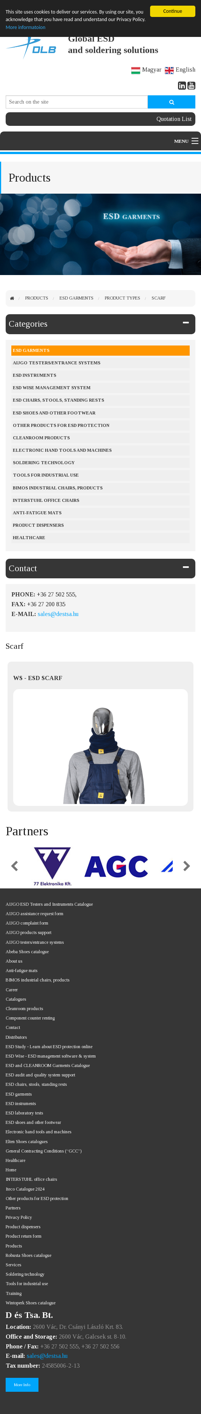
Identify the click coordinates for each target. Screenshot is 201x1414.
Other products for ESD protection (61, 425)
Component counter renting (30, 1018)
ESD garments (19, 1094)
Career (12, 989)
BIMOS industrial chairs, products (58, 488)
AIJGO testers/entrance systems (56, 362)
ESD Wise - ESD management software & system (51, 1056)
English (180, 69)
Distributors (16, 1037)
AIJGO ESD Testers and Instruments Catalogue (49, 904)
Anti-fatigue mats (37, 512)
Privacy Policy (19, 1217)
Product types (122, 298)
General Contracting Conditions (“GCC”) (43, 1151)
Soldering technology (25, 1274)
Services (13, 1264)
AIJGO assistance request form (34, 913)
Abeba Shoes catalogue (27, 951)
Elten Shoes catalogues (27, 1141)
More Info (22, 1384)
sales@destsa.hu (58, 614)
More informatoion (25, 27)
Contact (23, 568)
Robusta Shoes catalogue (28, 1255)
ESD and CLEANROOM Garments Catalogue (48, 1065)
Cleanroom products (41, 437)
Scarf (159, 298)
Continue (172, 11)
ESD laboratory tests (24, 1113)
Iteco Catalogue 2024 (25, 1189)
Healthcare (29, 537)
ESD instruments (34, 375)
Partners (13, 1208)
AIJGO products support (28, 932)
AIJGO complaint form (27, 923)
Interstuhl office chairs (46, 500)
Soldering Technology (44, 462)
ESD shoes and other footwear (54, 413)
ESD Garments (77, 298)
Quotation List (174, 119)
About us (14, 961)
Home (11, 1169)
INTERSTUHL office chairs (31, 1179)
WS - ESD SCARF (37, 678)
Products (36, 298)
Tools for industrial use (46, 475)
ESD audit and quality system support (40, 1075)
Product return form (23, 1236)
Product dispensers (38, 525)
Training (13, 1293)
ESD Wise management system (52, 387)
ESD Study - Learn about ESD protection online (49, 1046)
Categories (28, 324)
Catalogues (16, 999)
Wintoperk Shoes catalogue (30, 1302)
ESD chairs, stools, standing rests (58, 400)
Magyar (146, 69)
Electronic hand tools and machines (62, 450)
